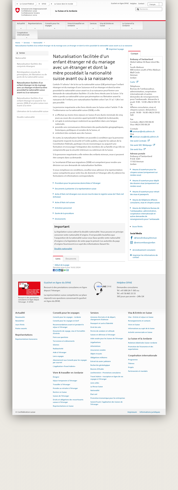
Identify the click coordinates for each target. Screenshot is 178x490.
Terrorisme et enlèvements (63, 403)
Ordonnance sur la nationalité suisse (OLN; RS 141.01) (81, 283)
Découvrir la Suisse (65, 305)
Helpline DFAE (124, 344)
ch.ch (58, 309)
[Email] (67, 332)
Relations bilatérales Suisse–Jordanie (142, 405)
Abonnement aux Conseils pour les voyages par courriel (70, 423)
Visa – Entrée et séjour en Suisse (140, 379)
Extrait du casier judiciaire (100, 424)
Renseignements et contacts (139, 383)
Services (93, 26)
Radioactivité (58, 411)
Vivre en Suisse (134, 387)
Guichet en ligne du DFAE (57, 344)
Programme (133, 422)
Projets (131, 430)
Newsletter (19, 383)
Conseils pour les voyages (55, 26)
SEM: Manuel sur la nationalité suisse (73, 274)
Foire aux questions (60, 400)
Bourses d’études (97, 431)
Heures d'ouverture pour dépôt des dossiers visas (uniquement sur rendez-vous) (144, 183)
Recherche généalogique (100, 427)
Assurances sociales (98, 412)
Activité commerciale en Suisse (140, 395)
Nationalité (37, 43)
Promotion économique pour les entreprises (107, 460)
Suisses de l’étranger (61, 458)
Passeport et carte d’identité (101, 386)
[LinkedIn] (59, 332)
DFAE (44, 4)
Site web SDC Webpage (142, 145)
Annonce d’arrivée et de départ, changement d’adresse (103, 380)
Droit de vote (95, 389)
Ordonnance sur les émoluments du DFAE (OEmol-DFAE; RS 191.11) (87, 288)
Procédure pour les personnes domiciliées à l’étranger (78, 183)
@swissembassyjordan (144, 242)
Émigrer (56, 439)
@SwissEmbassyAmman (145, 238)
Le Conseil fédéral (27, 4)
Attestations (95, 408)
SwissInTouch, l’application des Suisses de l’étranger (106, 465)
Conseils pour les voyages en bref (66, 383)
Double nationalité (63, 248)
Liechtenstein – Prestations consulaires (105, 435)
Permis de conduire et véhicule (102, 393)
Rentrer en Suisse (60, 454)
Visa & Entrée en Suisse (109, 26)
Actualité (21, 26)
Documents (71, 258)
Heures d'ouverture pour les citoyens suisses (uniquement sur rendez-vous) (144, 172)
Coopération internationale (27, 35)
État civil (93, 457)
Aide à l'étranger (59, 415)
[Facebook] (54, 332)
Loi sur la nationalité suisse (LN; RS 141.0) (75, 278)
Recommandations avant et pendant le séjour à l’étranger (68, 388)
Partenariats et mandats (138, 433)
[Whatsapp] (65, 332)
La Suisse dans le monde (63, 4)
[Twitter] (57, 332)
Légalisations (95, 405)
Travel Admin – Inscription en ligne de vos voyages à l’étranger (106, 440)
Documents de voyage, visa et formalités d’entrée (69, 394)
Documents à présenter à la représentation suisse (75, 189)
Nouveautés (20, 379)
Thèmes (131, 426)
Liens (56, 258)
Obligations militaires (98, 420)
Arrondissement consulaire (143, 250)
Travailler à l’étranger (61, 447)
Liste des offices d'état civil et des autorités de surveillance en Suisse (87, 300)
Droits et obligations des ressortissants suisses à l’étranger (68, 463)
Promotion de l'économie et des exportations (140, 410)
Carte (134, 82)
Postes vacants (21, 391)
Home (17, 43)
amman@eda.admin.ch (144, 131)
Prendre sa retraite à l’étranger (65, 451)
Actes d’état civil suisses (65, 202)
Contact (133, 53)
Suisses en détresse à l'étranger (102, 397)
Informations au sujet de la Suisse (141, 391)
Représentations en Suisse (63, 468)
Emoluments (60, 219)
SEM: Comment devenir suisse (70, 264)
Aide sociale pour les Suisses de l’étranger (106, 401)
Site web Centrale (140, 141)
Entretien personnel (63, 208)
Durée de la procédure (64, 213)
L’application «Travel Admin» (64, 429)
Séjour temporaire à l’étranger (65, 443)
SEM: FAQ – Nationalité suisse (70, 269)
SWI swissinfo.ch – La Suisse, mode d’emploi (76, 314)
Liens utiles (94, 445)
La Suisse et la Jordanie (132, 26)
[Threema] (62, 332)
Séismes (56, 407)
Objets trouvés (96, 416)
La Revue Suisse (96, 449)
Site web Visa (138, 149)
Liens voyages (58, 419)
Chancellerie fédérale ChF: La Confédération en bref (80, 319)
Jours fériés (137, 226)
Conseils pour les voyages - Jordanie (67, 379)
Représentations (35, 26)
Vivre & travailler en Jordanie (77, 26)
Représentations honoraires (26, 401)
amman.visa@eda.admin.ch (146, 136)
